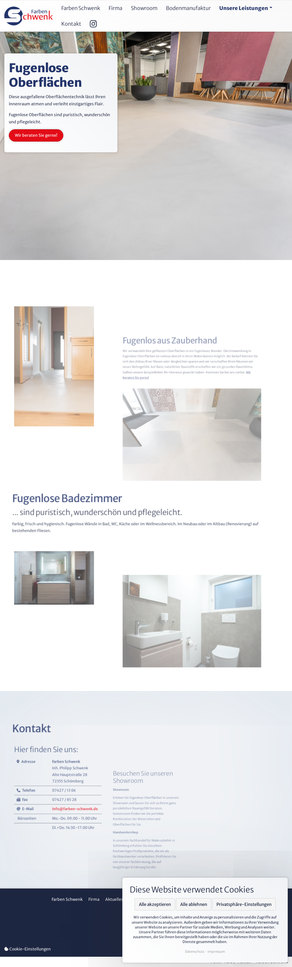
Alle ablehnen (193, 904)
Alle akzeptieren (155, 904)
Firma (94, 899)
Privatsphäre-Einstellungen (243, 904)
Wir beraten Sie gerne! (36, 135)
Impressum (216, 952)
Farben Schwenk (67, 899)
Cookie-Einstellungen (27, 949)
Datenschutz (194, 952)
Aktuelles (114, 899)
